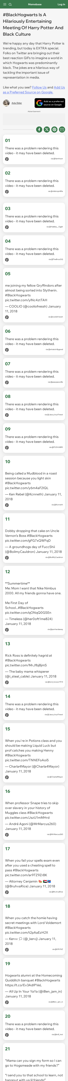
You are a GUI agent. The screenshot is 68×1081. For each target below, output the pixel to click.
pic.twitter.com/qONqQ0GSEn (28, 604)
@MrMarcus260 (56, 819)
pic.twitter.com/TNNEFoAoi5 (27, 747)
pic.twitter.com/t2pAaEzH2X (26, 913)
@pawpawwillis (56, 380)
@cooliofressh (57, 314)
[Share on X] (47, 129)
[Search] (10, 4)
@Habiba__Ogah (56, 227)
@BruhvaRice (57, 874)
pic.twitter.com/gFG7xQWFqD (28, 534)
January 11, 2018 (49, 545)
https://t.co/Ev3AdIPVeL (23, 963)
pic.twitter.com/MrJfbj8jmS (26, 654)
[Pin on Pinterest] (7, 159)
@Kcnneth (58, 500)
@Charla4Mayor (56, 764)
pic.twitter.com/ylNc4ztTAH (26, 298)
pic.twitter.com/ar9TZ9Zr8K (26, 858)
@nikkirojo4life (57, 191)
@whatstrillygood (55, 347)
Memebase (35, 4)
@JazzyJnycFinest (55, 412)
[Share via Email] (62, 129)
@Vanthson (58, 158)
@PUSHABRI (57, 445)
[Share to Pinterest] (54, 129)
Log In (61, 4)
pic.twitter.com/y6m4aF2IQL (26, 484)
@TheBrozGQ (57, 259)
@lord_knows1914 (55, 671)
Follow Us (39, 87)
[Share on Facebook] (39, 129)
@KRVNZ (59, 930)
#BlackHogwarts (18, 293)
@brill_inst (58, 1013)
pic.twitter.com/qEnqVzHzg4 (26, 1066)
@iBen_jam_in (57, 980)
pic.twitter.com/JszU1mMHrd (27, 802)
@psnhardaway (56, 620)
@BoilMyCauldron (55, 551)
